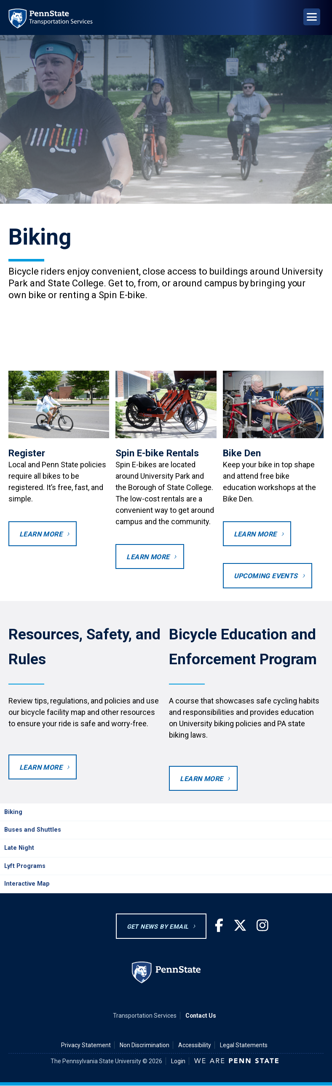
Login (178, 1061)
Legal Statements (244, 1045)
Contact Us (200, 1015)
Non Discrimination (144, 1045)
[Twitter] (240, 926)
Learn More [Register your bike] (40, 534)
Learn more (201, 779)
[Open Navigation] (311, 16)
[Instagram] (262, 926)
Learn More (40, 767)
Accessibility (194, 1045)
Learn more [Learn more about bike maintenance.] (255, 534)
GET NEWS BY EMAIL (158, 926)
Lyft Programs (25, 866)
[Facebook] (219, 926)
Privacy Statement (86, 1045)
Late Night (19, 848)
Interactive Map (27, 883)
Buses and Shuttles (32, 829)
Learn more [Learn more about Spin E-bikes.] (147, 557)
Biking (13, 812)
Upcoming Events (266, 576)
